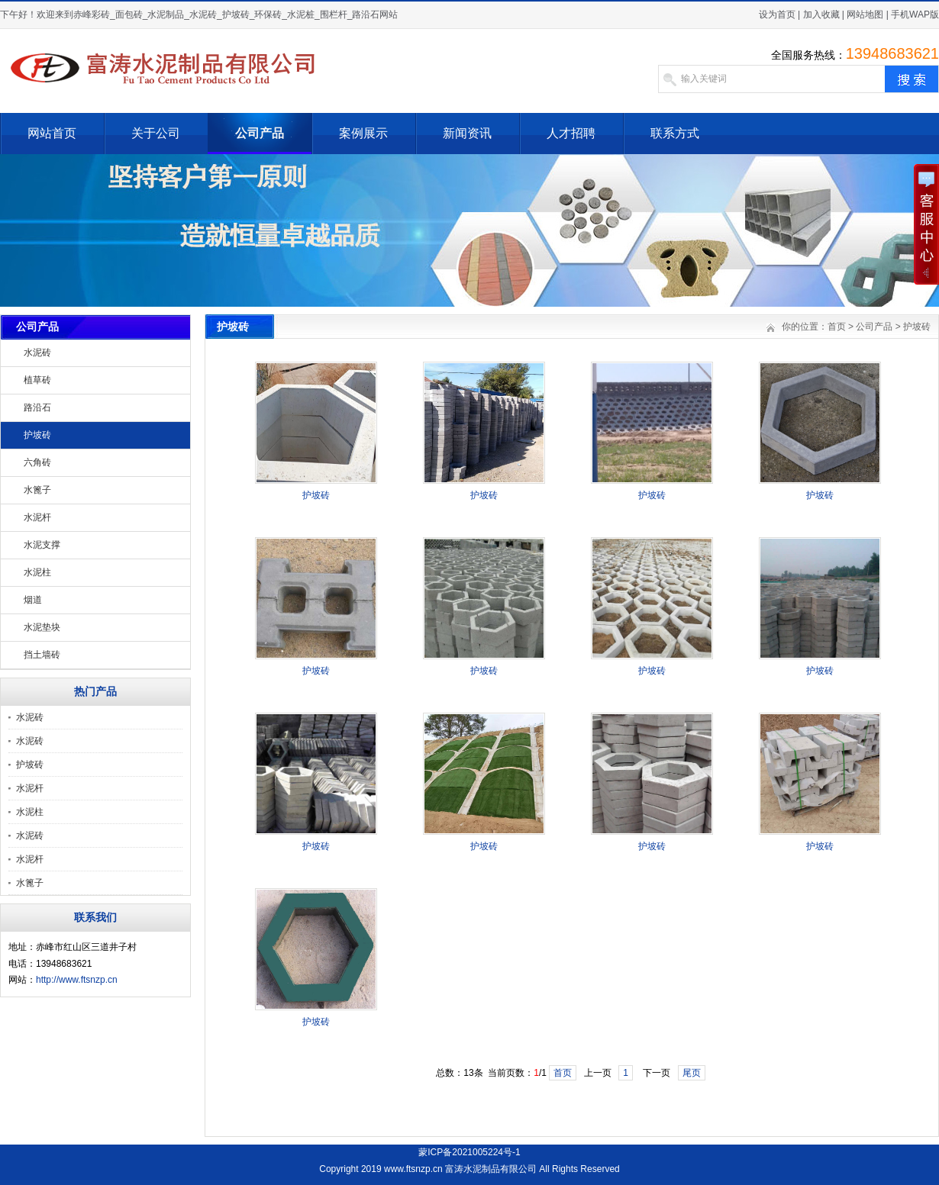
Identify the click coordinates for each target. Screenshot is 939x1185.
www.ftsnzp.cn (413, 1169)
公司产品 (259, 133)
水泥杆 (37, 517)
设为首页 (777, 14)
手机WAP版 (915, 14)
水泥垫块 (42, 627)
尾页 (691, 1072)
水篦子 (37, 490)
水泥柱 (37, 572)
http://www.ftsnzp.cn (77, 979)
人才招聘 (571, 133)
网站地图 (865, 14)
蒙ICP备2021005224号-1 (469, 1152)
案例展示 (363, 133)
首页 (837, 326)
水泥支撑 (42, 544)
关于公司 (155, 133)
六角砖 (37, 462)
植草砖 (37, 380)
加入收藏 (821, 14)
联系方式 (674, 133)
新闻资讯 (467, 133)
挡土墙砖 (42, 654)
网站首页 (51, 133)
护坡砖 (37, 435)
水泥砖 (37, 352)
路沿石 (37, 407)
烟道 (33, 599)
